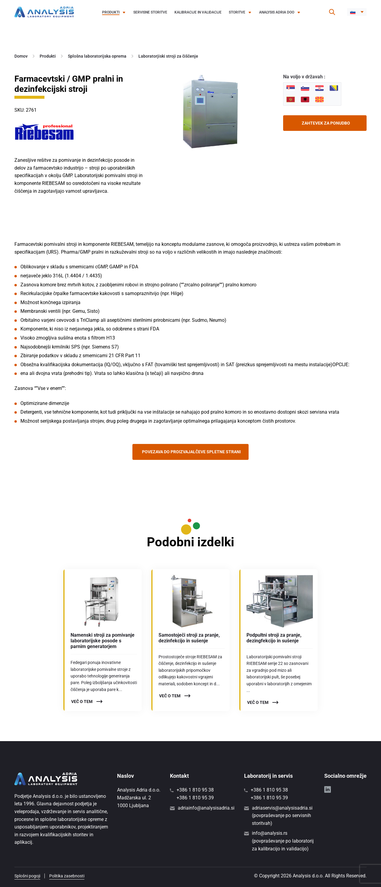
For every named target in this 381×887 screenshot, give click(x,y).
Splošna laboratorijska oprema (97, 56)
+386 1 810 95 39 (195, 798)
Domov (21, 56)
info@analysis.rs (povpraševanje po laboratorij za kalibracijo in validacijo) (283, 840)
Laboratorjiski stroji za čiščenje (168, 56)
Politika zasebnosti (66, 875)
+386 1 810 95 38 (195, 790)
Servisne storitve (150, 12)
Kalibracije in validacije (198, 12)
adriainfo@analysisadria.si (206, 808)
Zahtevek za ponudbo (326, 123)
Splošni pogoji (27, 875)
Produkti (110, 12)
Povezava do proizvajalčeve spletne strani (191, 451)
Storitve (237, 12)
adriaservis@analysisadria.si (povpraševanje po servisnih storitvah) (282, 815)
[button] (357, 12)
